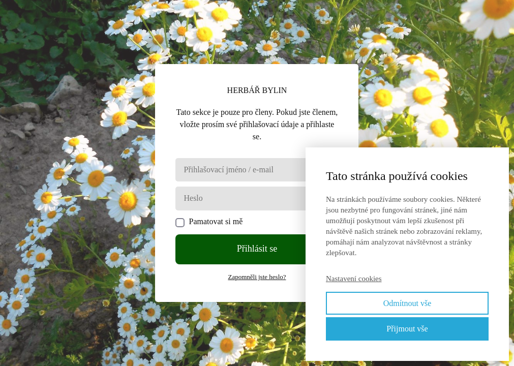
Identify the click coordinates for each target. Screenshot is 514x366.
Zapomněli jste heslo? (257, 277)
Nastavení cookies (354, 278)
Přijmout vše (407, 328)
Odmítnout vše (407, 303)
